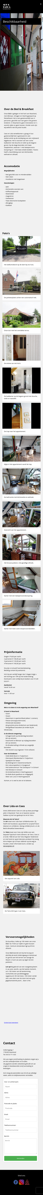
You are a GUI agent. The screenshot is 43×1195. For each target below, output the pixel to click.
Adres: (6, 1093)
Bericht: (6, 1136)
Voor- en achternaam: (11, 1082)
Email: (6, 1114)
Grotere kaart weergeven (11, 1022)
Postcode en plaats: (10, 1104)
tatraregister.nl (8, 846)
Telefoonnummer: (10, 1125)
